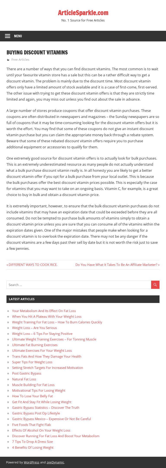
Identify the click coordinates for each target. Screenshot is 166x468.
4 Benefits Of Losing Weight (32, 447)
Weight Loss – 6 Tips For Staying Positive (42, 333)
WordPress (31, 462)
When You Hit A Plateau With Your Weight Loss (46, 316)
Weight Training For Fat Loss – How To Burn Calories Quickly (57, 322)
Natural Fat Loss (24, 379)
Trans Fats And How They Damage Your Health (46, 356)
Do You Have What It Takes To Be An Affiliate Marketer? (116, 264)
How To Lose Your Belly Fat (32, 396)
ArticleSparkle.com (83, 13)
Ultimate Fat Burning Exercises (34, 345)
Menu (18, 36)
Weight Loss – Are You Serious (34, 328)
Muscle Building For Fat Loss (33, 385)
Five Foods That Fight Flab (31, 424)
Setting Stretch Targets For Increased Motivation (47, 367)
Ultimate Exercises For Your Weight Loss (42, 350)
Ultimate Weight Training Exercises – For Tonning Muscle (54, 339)
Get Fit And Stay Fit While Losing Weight (41, 402)
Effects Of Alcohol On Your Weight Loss (41, 430)
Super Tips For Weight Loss (32, 362)
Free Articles (20, 59)
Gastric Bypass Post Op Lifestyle (36, 413)
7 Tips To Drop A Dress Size (32, 441)
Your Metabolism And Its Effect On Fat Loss (44, 311)
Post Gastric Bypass (26, 373)
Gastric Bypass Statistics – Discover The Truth (45, 407)
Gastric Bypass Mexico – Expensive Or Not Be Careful (51, 419)
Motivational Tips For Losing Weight (38, 390)
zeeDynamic (55, 462)
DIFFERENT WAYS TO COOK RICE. (32, 264)
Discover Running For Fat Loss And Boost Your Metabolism (55, 436)
